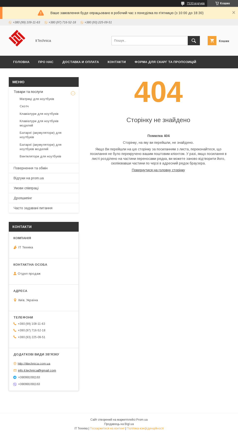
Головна (21, 62)
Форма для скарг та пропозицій (165, 62)
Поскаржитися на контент (107, 428)
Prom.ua (142, 419)
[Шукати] (194, 40)
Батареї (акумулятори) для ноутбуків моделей (40, 147)
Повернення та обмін (31, 168)
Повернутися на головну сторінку (158, 170)
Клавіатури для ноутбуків (39, 114)
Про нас (45, 62)
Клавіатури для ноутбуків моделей (39, 123)
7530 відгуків (196, 3)
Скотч (24, 106)
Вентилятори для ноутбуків (40, 156)
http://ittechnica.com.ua (34, 363)
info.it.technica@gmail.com (37, 370)
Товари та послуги (28, 92)
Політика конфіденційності (145, 428)
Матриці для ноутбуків (37, 99)
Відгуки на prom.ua (29, 178)
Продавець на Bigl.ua (119, 424)
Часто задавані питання (33, 208)
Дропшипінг (23, 198)
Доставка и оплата (80, 62)
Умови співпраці (26, 188)
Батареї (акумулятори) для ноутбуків (40, 135)
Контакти (117, 62)
